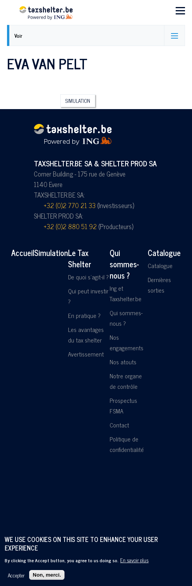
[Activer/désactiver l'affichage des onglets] (174, 35)
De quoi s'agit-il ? (88, 277)
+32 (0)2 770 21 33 (70, 205)
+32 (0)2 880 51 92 (70, 226)
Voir (18, 36)
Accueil (22, 252)
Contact (119, 425)
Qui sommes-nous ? (124, 264)
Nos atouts (123, 362)
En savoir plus (134, 560)
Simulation (77, 101)
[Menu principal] (180, 11)
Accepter (16, 575)
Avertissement (86, 354)
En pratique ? (84, 315)
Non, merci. (47, 575)
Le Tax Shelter (79, 258)
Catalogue (164, 252)
